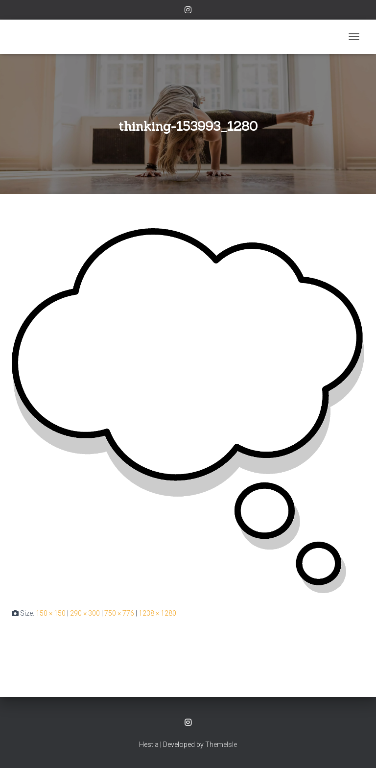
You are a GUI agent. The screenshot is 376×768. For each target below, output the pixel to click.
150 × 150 (51, 613)
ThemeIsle (221, 744)
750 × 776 (119, 613)
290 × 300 (85, 613)
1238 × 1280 (157, 613)
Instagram (188, 11)
